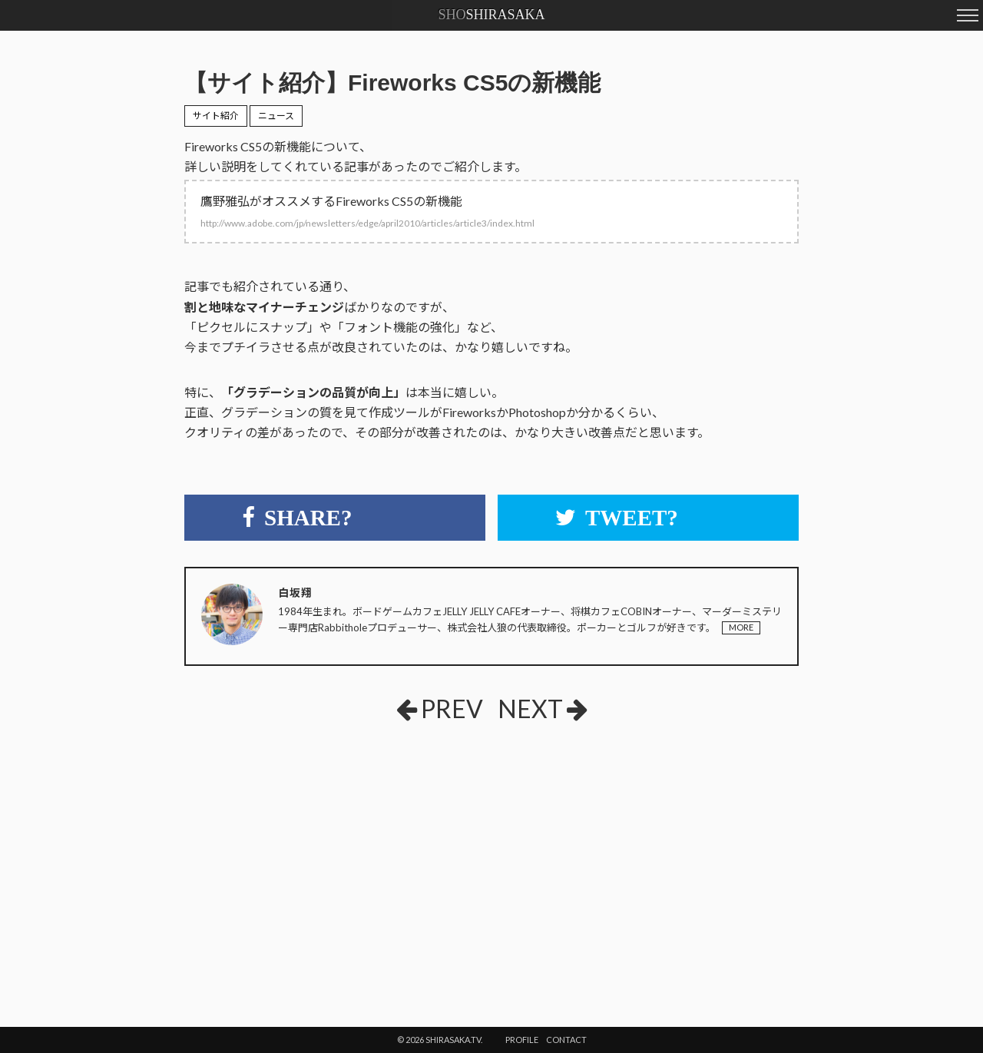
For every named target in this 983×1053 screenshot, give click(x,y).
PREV (439, 709)
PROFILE (521, 1040)
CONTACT (566, 1040)
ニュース (276, 115)
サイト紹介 (216, 115)
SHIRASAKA (491, 15)
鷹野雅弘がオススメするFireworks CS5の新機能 (367, 211)
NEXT (542, 709)
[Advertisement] (368, 849)
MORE (741, 627)
